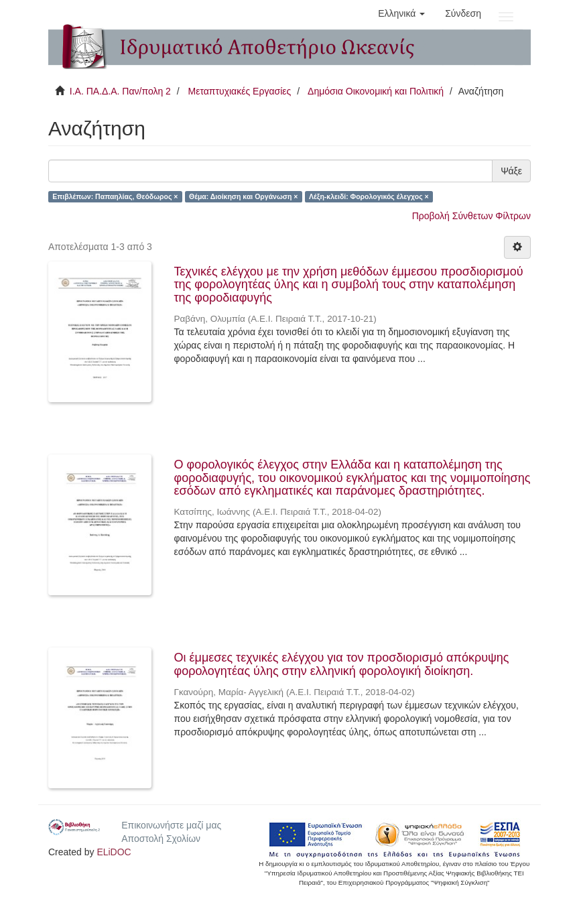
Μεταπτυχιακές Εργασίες (239, 91)
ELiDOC (113, 852)
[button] (401, 13)
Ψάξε (511, 171)
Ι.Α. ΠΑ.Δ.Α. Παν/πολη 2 (120, 91)
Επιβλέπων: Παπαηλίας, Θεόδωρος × (115, 196)
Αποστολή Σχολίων (160, 838)
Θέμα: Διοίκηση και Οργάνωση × (243, 196)
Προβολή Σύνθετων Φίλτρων (471, 215)
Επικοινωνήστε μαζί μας (171, 825)
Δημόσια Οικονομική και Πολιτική (376, 91)
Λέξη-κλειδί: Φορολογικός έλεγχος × (369, 196)
